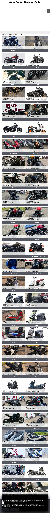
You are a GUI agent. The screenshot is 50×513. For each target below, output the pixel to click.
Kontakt (38, 5)
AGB (35, 5)
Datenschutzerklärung (29, 498)
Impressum (30, 5)
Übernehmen (6, 509)
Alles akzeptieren (14, 509)
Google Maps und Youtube (9, 503)
